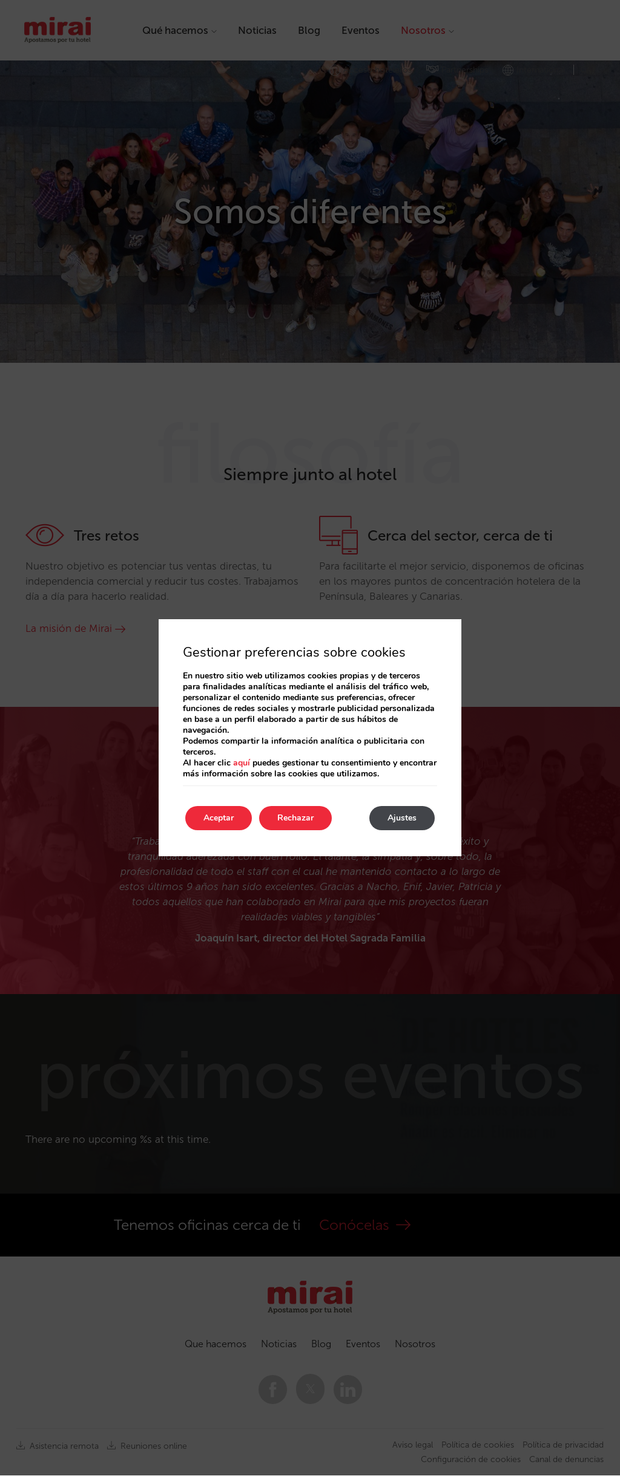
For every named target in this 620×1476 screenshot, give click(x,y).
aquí (241, 763)
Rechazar (295, 818)
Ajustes (402, 818)
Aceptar (218, 818)
